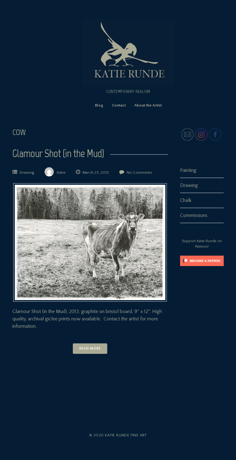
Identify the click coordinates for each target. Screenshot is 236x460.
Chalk (185, 200)
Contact (119, 105)
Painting (188, 170)
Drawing (27, 172)
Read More (90, 348)
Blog (99, 105)
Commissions (193, 215)
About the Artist (148, 105)
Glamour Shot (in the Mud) (58, 153)
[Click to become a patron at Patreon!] (202, 267)
